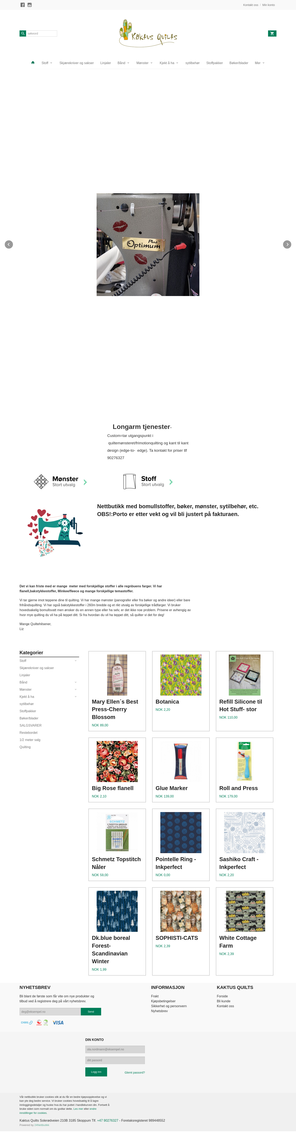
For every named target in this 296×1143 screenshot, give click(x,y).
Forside (222, 996)
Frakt (154, 996)
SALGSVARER (31, 725)
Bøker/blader (238, 63)
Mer (258, 63)
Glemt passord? (135, 1072)
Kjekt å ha (167, 63)
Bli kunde (223, 1001)
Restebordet (28, 732)
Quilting (25, 747)
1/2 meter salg (30, 740)
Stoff (45, 63)
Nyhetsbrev (159, 1011)
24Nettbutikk (41, 1125)
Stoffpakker (214, 63)
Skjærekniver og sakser (76, 63)
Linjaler (105, 63)
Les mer (78, 1108)
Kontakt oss (225, 1006)
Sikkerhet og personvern (169, 1006)
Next (291, 243)
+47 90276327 (107, 1120)
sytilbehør (192, 63)
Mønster (142, 63)
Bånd (121, 63)
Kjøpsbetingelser (163, 1001)
